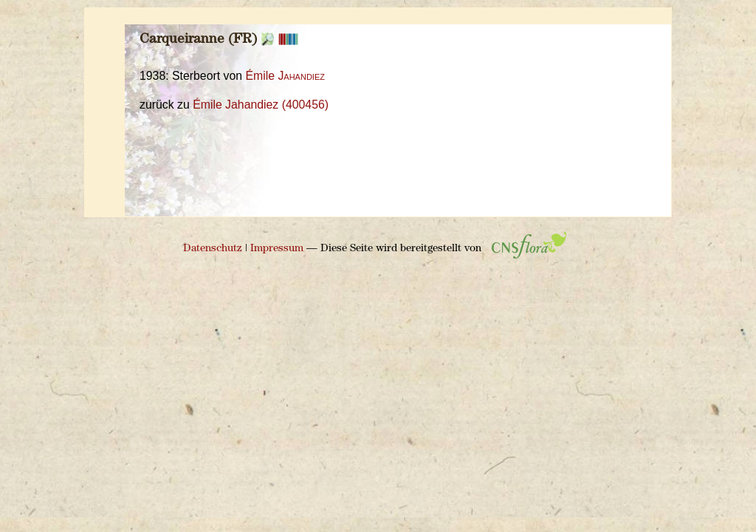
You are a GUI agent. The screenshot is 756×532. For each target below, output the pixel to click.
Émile (285, 75)
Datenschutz (212, 248)
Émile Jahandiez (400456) (261, 104)
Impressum (276, 248)
